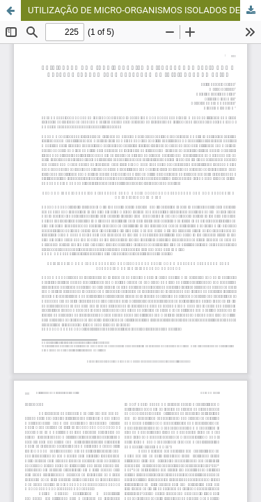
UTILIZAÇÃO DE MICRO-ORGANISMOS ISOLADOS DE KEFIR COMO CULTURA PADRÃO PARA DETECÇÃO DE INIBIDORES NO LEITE (144, 10)
